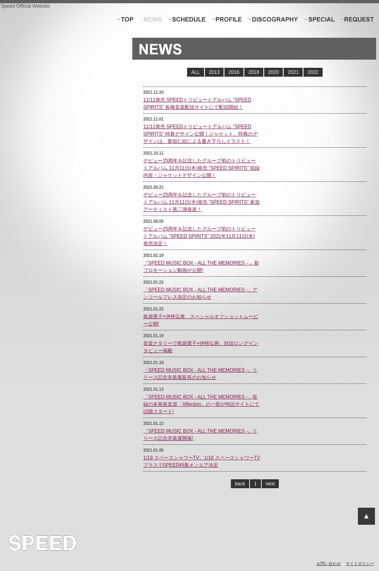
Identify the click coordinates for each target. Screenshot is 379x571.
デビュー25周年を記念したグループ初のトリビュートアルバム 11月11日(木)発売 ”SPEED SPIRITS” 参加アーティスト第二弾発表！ (201, 202)
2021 (293, 72)
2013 (214, 72)
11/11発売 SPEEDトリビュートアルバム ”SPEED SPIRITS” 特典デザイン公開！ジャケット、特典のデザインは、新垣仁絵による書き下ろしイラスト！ (200, 134)
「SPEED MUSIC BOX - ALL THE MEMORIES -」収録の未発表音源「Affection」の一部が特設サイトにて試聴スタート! (201, 404)
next (270, 484)
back (240, 484)
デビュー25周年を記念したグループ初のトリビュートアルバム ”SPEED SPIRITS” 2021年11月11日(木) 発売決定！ (199, 236)
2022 (313, 72)
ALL (195, 72)
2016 (233, 72)
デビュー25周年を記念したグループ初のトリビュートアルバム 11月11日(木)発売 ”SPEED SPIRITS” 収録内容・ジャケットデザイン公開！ (201, 168)
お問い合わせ (329, 563)
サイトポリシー (360, 563)
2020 (273, 72)
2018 (253, 72)
